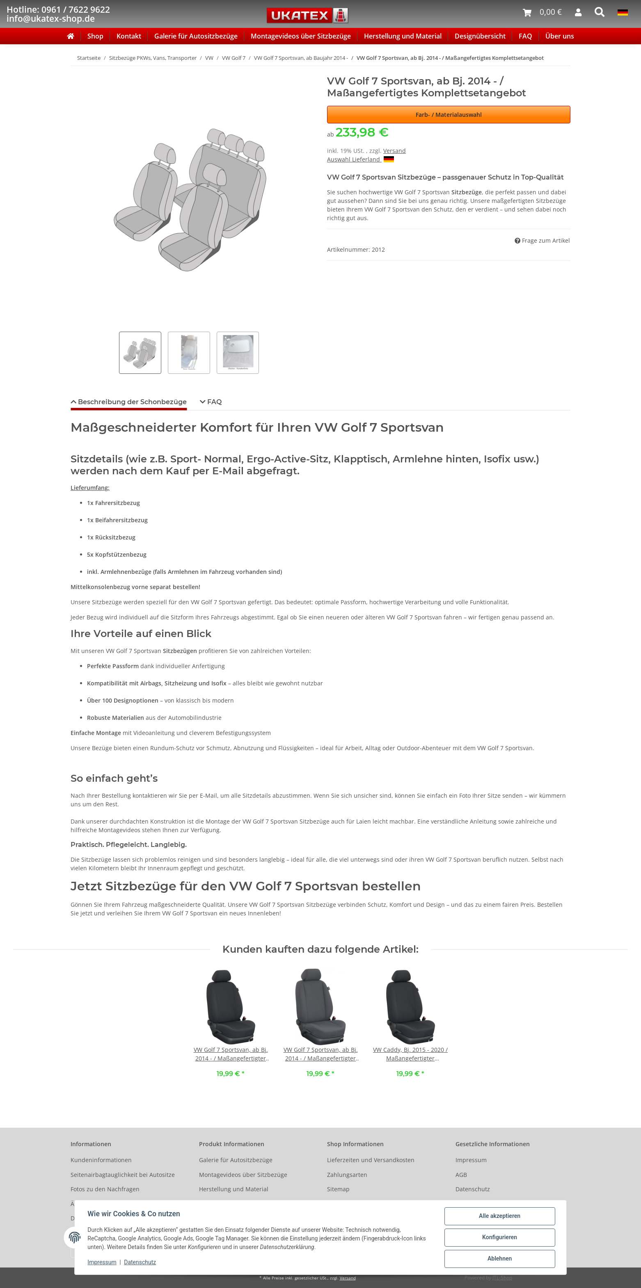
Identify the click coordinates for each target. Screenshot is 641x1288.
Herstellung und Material (403, 36)
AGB (461, 1175)
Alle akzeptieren (499, 1216)
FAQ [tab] (214, 402)
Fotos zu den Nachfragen (105, 1189)
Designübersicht (480, 36)
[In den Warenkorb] (77, 70)
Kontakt (129, 36)
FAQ (525, 36)
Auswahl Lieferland (360, 159)
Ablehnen (499, 1259)
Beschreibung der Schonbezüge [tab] (131, 402)
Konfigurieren (499, 1237)
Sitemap (338, 1189)
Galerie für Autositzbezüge (196, 36)
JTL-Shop (502, 1277)
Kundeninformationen (101, 1160)
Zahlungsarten (347, 1175)
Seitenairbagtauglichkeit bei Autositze (123, 1175)
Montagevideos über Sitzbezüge (301, 36)
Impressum (471, 1160)
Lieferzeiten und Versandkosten (370, 1160)
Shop (95, 36)
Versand (394, 151)
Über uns (559, 36)
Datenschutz (473, 1189)
